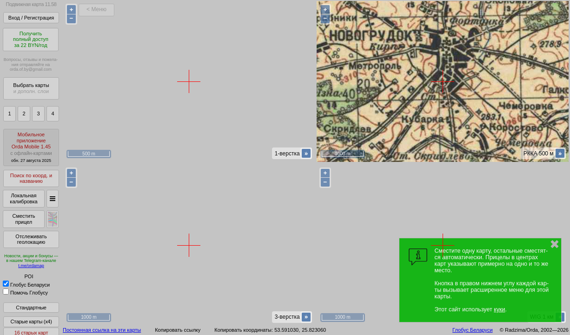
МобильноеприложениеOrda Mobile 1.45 (31, 147)
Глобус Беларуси (26, 285)
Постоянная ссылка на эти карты (102, 330)
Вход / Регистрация (31, 17)
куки (499, 309)
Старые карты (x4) (31, 321)
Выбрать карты (31, 88)
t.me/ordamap (31, 265)
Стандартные (31, 307)
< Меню (96, 9)
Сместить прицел (23, 219)
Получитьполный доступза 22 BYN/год (30, 39)
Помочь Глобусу (25, 292)
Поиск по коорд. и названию (31, 178)
